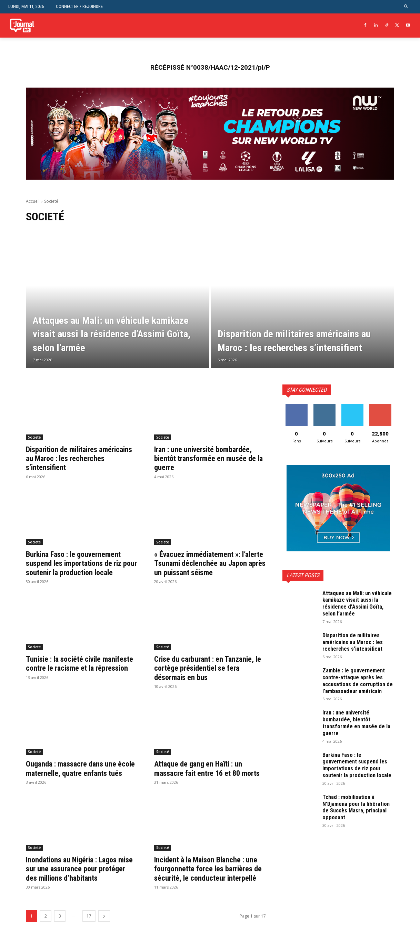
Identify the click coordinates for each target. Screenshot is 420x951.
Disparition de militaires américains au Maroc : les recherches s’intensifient (69, 458)
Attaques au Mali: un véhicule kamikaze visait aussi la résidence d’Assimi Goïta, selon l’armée (357, 603)
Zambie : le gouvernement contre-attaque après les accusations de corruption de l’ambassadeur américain (356, 684)
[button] (406, 6)
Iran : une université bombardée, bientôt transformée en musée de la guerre (210, 458)
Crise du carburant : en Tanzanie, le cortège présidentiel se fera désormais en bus (208, 677)
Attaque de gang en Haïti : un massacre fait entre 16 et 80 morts (202, 782)
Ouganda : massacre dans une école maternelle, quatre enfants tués (80, 782)
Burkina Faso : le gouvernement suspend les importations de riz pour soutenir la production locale (78, 567)
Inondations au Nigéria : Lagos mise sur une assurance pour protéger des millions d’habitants (81, 887)
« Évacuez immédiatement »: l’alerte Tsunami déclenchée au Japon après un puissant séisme (207, 563)
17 (89, 943)
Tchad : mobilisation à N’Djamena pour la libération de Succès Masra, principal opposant (356, 820)
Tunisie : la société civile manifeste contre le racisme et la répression (81, 677)
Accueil (33, 201)
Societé (34, 437)
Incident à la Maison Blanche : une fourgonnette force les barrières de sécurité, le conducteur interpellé (204, 891)
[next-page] (104, 943)
